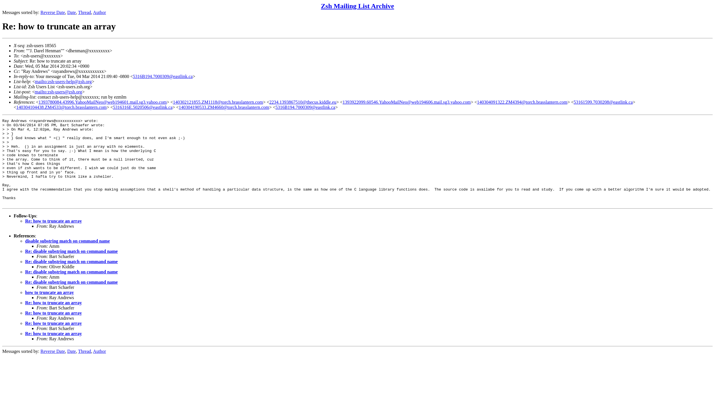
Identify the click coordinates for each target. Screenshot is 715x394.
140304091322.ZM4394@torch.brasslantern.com (522, 102)
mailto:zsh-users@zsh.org (58, 91)
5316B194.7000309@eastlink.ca (162, 76)
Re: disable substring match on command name (71, 268)
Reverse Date (53, 12)
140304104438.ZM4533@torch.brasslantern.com (61, 107)
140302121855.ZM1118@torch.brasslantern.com (218, 102)
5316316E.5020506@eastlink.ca (142, 107)
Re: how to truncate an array (53, 238)
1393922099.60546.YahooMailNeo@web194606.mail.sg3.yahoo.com (407, 102)
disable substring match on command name (67, 258)
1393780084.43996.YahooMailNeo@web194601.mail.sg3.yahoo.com (103, 102)
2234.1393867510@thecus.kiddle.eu (302, 102)
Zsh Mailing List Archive (357, 6)
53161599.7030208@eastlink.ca (603, 102)
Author (99, 12)
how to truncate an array (49, 309)
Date (71, 12)
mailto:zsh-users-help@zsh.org (63, 81)
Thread (84, 12)
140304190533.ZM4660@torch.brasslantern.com (224, 107)
